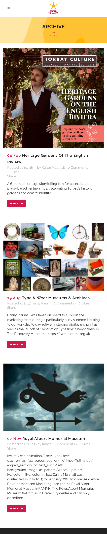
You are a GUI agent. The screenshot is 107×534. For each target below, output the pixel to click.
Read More (17, 204)
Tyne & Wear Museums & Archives (56, 297)
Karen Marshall (53, 168)
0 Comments (78, 168)
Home (52, 35)
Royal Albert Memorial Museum (53, 438)
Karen (45, 303)
